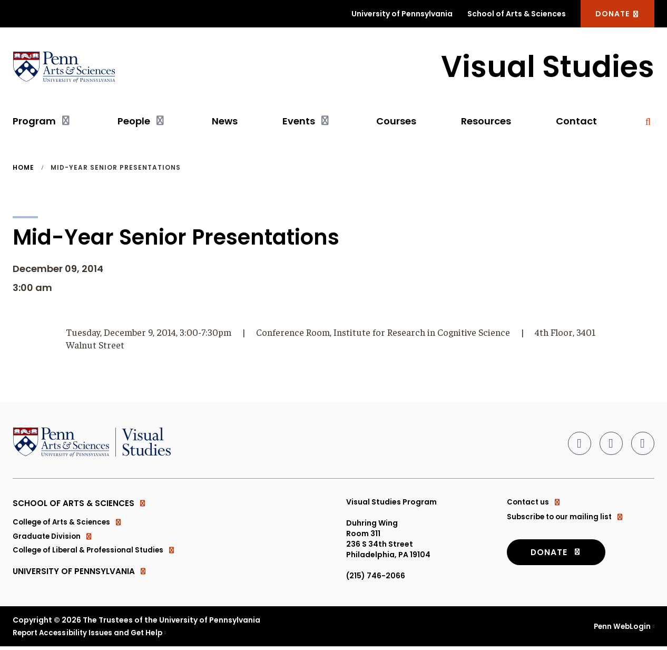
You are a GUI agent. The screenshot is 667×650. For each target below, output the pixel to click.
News (225, 121)
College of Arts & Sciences (69, 524)
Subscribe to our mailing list (567, 517)
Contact (576, 121)
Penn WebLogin (621, 629)
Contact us (535, 502)
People (133, 121)
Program (34, 121)
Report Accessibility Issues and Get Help (91, 635)
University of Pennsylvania (402, 13)
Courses (396, 121)
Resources (486, 121)
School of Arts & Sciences (516, 13)
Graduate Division (54, 539)
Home (23, 168)
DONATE (617, 13)
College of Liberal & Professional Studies (97, 554)
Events (298, 121)
